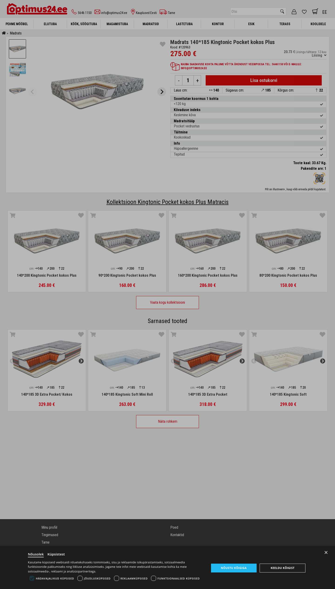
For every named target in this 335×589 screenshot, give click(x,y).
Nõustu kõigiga (234, 568)
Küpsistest (56, 554)
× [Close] (326, 552)
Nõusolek (36, 554)
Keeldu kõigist (283, 568)
